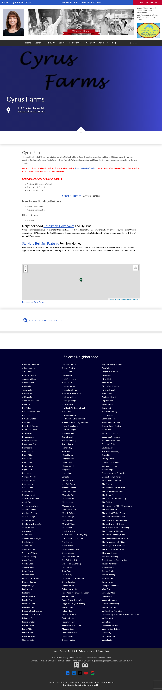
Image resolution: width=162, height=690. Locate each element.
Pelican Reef (67, 611)
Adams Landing (28, 368)
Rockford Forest (109, 397)
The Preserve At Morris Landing (115, 527)
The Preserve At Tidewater (113, 531)
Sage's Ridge (107, 404)
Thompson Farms (109, 553)
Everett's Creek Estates (32, 611)
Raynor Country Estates (112, 364)
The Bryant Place (109, 495)
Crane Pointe (27, 560)
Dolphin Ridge (28, 585)
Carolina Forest (28, 495)
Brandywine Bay (29, 444)
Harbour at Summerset (71, 393)
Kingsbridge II (68, 466)
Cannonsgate (27, 484)
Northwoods (67, 545)
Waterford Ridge (109, 607)
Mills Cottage (68, 516)
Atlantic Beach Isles (30, 400)
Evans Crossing (28, 603)
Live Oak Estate (68, 484)
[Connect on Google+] (92, 674)
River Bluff (106, 379)
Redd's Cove (107, 368)
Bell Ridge (26, 408)
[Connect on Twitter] (80, 674)
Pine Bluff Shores (69, 622)
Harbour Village (69, 397)
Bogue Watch (28, 437)
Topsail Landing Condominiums (115, 560)
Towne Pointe (107, 567)
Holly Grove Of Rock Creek (73, 419)
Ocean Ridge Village (70, 549)
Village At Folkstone (110, 585)
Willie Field (106, 622)
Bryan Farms (27, 466)
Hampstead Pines (69, 390)
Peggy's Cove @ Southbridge (74, 603)
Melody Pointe (68, 513)
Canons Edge (27, 487)
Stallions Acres (108, 448)
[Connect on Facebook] (67, 674)
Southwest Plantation (111, 440)
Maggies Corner (69, 487)
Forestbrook (27, 632)
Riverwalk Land (108, 390)
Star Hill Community (110, 451)
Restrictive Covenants (59, 226)
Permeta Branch (69, 614)
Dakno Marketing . (91, 685)
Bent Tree (26, 415)
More (134, 43)
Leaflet (111, 299)
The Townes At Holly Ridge (113, 542)
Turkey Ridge (107, 578)
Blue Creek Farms (29, 429)
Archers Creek (28, 382)
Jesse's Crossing (69, 440)
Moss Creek (67, 527)
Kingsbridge (67, 462)
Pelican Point (67, 607)
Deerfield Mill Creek (30, 578)
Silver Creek (107, 429)
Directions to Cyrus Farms (33, 302)
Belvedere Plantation (31, 411)
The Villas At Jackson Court (113, 549)
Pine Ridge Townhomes (71, 625)
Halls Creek (67, 382)
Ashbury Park (28, 393)
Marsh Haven (67, 502)
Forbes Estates (28, 622)
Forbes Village (28, 625)
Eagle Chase (27, 589)
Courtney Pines (28, 549)
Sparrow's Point (108, 444)
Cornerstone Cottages (31, 538)
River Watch (107, 382)
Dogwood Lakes (29, 582)
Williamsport (107, 618)
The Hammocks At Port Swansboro (117, 506)
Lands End (66, 477)
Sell (75, 651)
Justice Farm (67, 444)
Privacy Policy (100, 682)
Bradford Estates (29, 440)
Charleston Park (29, 520)
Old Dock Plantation (70, 556)
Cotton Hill (27, 545)
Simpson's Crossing (110, 433)
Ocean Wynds (68, 553)
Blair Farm (26, 422)
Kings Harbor (68, 455)
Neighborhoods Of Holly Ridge (75, 534)
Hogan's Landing (69, 415)
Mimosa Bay (67, 520)
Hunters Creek (68, 433)
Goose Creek (67, 371)
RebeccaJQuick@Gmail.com (86, 168)
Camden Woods (29, 477)
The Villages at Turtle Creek (113, 545)
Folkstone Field (28, 618)
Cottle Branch (28, 542)
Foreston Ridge (28, 636)
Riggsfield (106, 375)
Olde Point (66, 571)
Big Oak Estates (29, 419)
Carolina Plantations (30, 498)
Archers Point (28, 386)
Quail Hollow (67, 636)
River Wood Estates (110, 386)
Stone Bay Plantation (110, 462)
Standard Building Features (40, 243)
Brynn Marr (27, 469)
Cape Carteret (28, 491)
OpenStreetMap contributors (130, 299)
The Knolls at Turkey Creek (113, 513)
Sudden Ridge (107, 469)
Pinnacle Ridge (68, 629)
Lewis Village (67, 480)
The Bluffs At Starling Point (113, 487)
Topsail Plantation (109, 564)
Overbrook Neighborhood (73, 578)
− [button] (25, 270)
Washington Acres (109, 600)
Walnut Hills (107, 596)
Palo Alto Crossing (70, 589)
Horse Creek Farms (70, 426)
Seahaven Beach (108, 419)
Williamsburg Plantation (112, 611)
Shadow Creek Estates (111, 426)
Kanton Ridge (67, 448)
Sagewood (106, 408)
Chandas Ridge (28, 516)
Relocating (83, 651)
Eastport (26, 593)
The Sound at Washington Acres (115, 538)
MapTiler (117, 299)
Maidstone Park (69, 498)
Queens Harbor (68, 640)
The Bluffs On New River (112, 491)
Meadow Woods (69, 509)
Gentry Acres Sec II (70, 364)
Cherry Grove (28, 527)
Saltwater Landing (109, 411)
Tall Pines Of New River (112, 480)
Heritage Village (69, 400)
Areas (92, 651)
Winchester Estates (110, 625)
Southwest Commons (111, 437)
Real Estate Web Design (72, 685)
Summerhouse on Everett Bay (114, 473)
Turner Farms (107, 582)
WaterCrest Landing (110, 603)
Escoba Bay (27, 600)
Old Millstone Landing (71, 564)
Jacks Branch (67, 437)
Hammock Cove (69, 386)
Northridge (67, 542)
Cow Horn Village (29, 553)
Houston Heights (69, 429)
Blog (113, 43)
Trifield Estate (108, 571)
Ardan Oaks (27, 390)
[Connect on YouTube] (86, 674)
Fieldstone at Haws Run (32, 614)
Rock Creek (107, 393)
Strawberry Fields (109, 466)
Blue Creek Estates (30, 426)
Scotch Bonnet (108, 415)
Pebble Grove (68, 596)
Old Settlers (67, 567)
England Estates (29, 596)
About (100, 651)
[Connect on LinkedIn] (74, 674)
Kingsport (66, 469)
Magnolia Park (68, 495)
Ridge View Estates (110, 371)
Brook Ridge (27, 455)
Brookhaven (27, 458)
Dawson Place (28, 574)
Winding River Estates (111, 629)
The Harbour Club (109, 509)
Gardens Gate (28, 640)
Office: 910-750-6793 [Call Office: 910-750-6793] (147, 2)
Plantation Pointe (69, 632)
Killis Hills (66, 451)
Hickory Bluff (68, 404)
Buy (69, 651)
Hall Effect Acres (69, 379)
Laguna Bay (67, 473)
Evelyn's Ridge (28, 607)
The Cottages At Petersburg (114, 498)
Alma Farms (27, 371)
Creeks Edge (27, 564)
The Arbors (107, 484)
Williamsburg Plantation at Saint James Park (120, 614)
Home (28, 43)
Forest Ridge (27, 629)
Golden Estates (68, 368)
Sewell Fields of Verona (111, 422)
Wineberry (106, 632)
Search (63, 651)
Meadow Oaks (68, 506)
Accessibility (110, 682)
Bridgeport (27, 448)
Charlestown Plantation (32, 524)
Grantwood (67, 375)
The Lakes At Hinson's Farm (113, 516)
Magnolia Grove (69, 491)
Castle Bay (26, 502)
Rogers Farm (107, 400)
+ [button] (25, 267)
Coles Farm (27, 534)
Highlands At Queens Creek (73, 408)
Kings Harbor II (68, 458)
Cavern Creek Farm (30, 506)
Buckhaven (26, 473)
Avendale (26, 404)
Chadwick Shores (29, 513)
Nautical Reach (68, 531)
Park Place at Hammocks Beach (75, 593)
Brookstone (27, 462)
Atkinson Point (28, 397)
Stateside (106, 455)
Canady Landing (29, 480)
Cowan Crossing (29, 556)
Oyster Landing (68, 582)
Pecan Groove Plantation (72, 600)
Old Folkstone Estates (71, 560)
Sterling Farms (108, 458)
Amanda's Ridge (29, 375)
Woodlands (107, 640)
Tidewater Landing (110, 556)
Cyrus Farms (27, 571)
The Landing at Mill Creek (113, 524)
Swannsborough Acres (111, 477)
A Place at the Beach (30, 364)
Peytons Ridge (68, 618)
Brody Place (27, 451)
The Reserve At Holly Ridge (113, 534)
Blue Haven (27, 433)
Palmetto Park (68, 585)
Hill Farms (66, 411)
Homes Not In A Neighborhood (75, 422)
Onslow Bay (67, 574)
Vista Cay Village (109, 593)
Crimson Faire (28, 567)
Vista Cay (106, 589)
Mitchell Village (68, 524)
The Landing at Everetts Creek (114, 520)
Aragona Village (29, 379)
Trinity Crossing (108, 574)
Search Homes (71, 195)
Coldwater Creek (29, 531)
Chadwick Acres (29, 509)
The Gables (107, 502)
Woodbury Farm (109, 636)
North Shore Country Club (73, 538)
